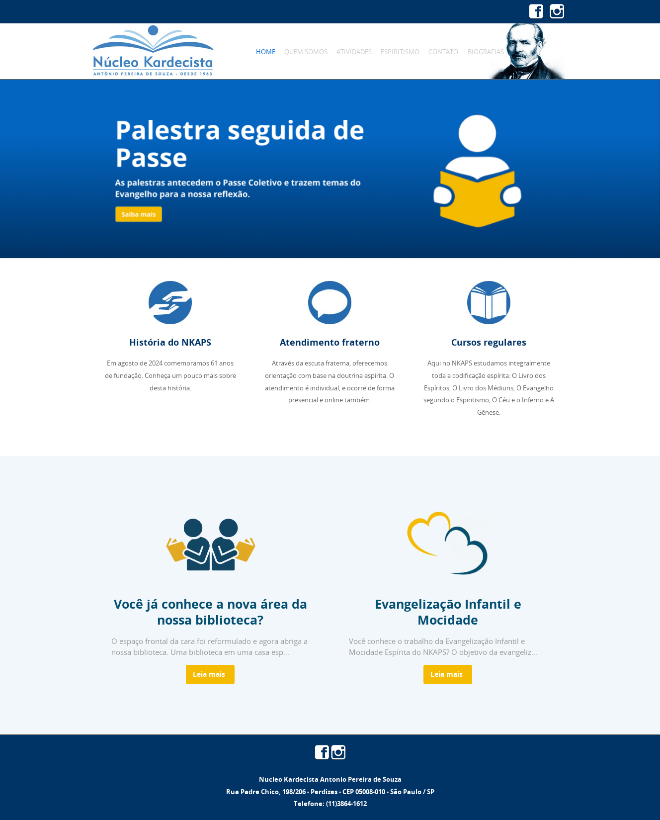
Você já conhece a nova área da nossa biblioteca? (210, 612)
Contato (443, 51)
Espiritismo (400, 51)
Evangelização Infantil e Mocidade (448, 612)
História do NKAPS (170, 342)
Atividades (354, 51)
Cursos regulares (488, 342)
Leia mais (209, 674)
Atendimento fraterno (330, 342)
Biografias (486, 51)
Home (265, 51)
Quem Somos (306, 51)
